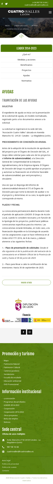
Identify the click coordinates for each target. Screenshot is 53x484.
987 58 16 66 (13, 447)
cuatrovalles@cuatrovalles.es (20, 451)
